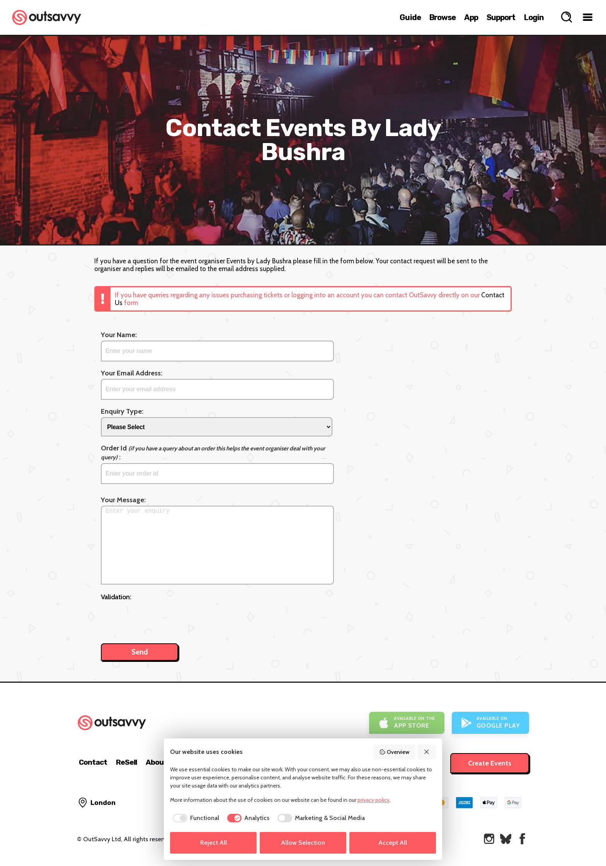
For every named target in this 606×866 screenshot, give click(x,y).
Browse (442, 17)
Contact (93, 762)
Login (534, 17)
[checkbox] (194, 818)
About (156, 762)
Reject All (213, 842)
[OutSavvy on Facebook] (522, 839)
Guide (410, 17)
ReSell (126, 762)
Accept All (392, 842)
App (471, 17)
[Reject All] (427, 752)
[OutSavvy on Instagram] (489, 839)
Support (501, 17)
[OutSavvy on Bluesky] (505, 839)
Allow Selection (303, 842)
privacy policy (373, 799)
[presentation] (159, 618)
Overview (394, 751)
